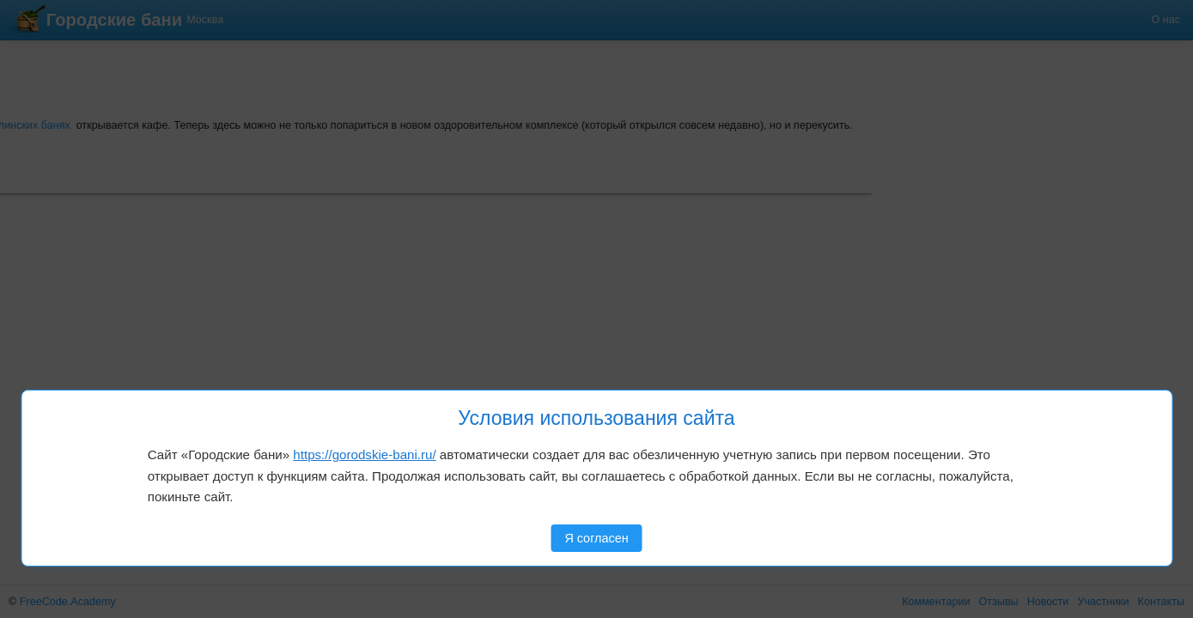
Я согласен (596, 538)
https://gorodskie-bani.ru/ (364, 454)
